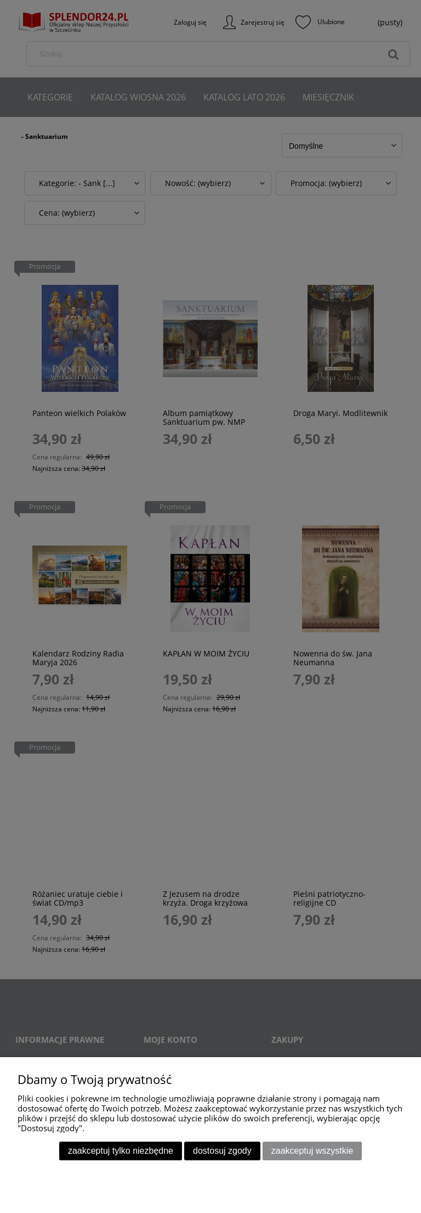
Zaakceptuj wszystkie (312, 1150)
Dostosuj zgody (222, 1150)
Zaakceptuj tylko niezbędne (120, 1150)
